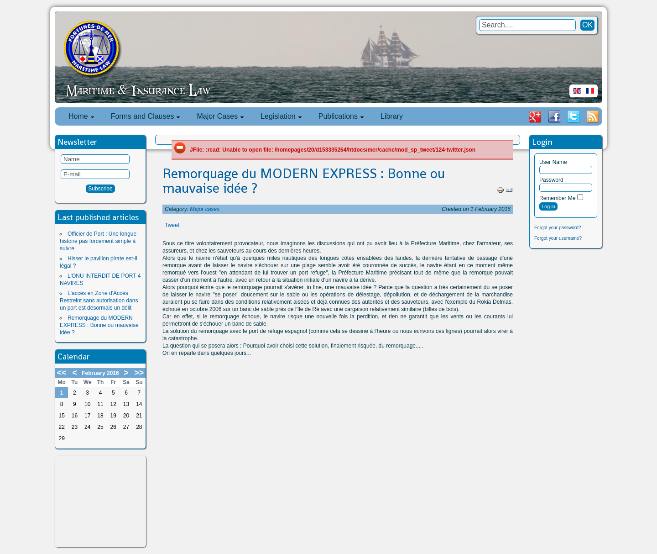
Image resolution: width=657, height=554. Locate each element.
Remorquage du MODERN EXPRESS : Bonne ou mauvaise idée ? (99, 325)
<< (62, 372)
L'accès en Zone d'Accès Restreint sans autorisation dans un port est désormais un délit (99, 300)
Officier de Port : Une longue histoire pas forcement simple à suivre (98, 241)
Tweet (172, 225)
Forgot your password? (557, 227)
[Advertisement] (100, 501)
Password (551, 180)
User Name (553, 162)
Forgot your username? (558, 238)
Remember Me (557, 198)
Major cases (204, 209)
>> (139, 372)
